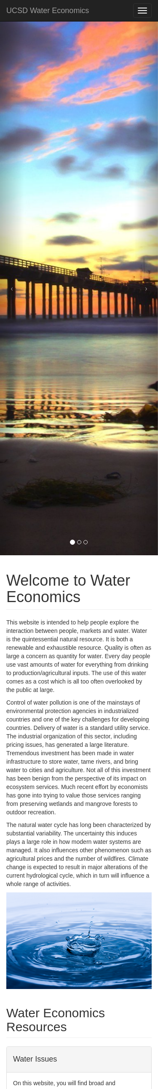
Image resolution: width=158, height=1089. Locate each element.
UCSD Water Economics (47, 10)
